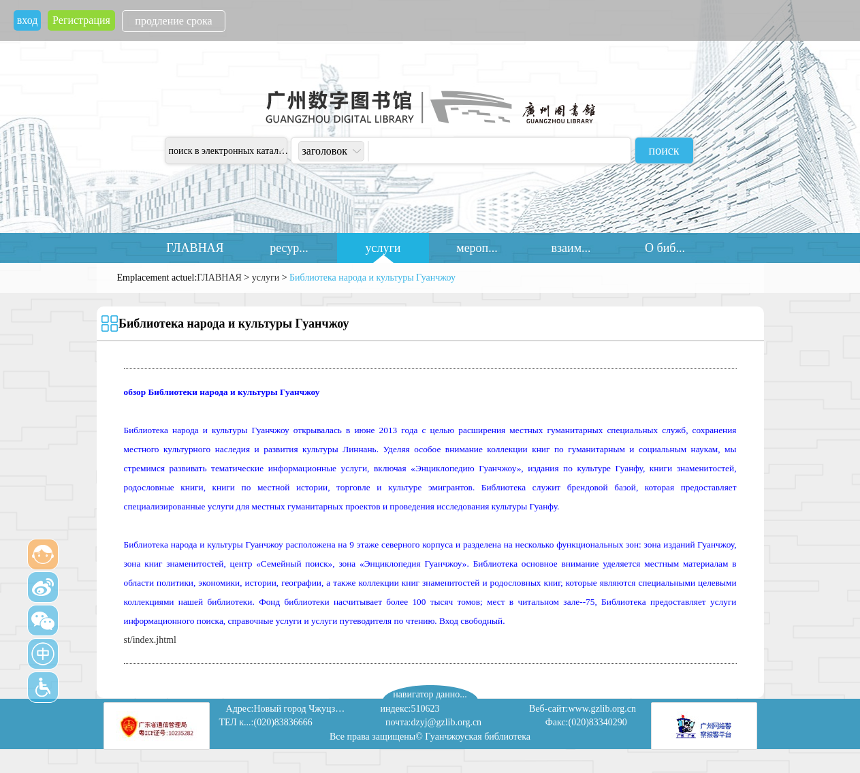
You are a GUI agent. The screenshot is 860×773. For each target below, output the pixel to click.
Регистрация (81, 20)
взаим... (570, 248)
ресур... (289, 248)
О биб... (665, 248)
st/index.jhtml (150, 640)
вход (27, 20)
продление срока (173, 21)
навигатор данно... (430, 694)
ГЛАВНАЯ (194, 248)
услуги (383, 248)
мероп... (477, 248)
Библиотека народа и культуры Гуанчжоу (372, 277)
